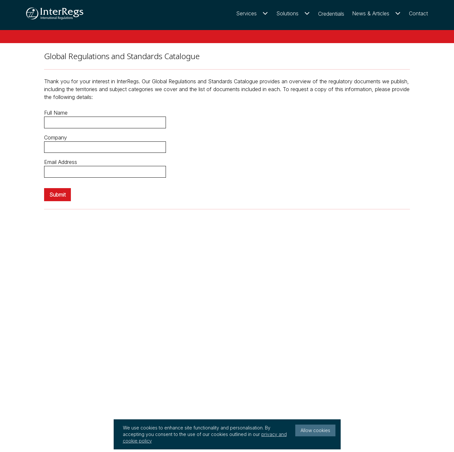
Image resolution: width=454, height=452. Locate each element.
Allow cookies (315, 430)
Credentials (331, 13)
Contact (418, 13)
